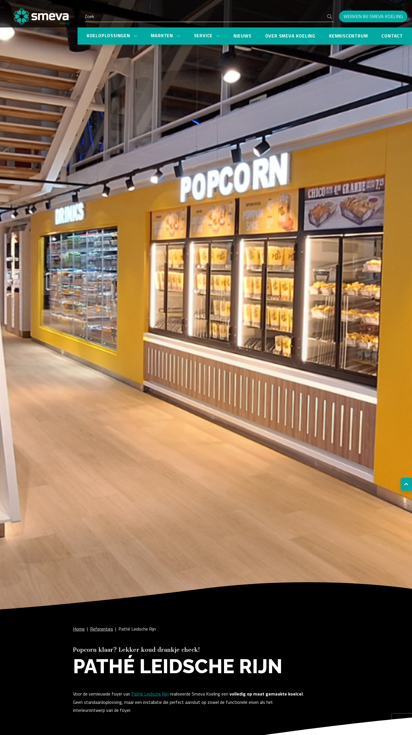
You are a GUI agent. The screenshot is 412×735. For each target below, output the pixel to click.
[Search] (209, 16)
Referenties (101, 628)
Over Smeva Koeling (290, 35)
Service (204, 35)
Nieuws (242, 35)
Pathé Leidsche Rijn (137, 628)
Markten (162, 35)
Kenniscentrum (348, 35)
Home (79, 628)
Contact (392, 35)
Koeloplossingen (109, 35)
